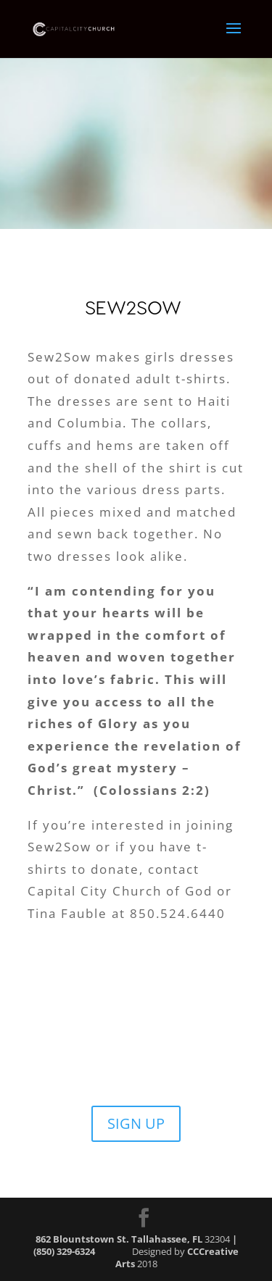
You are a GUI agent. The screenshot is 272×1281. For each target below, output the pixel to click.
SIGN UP (136, 1123)
